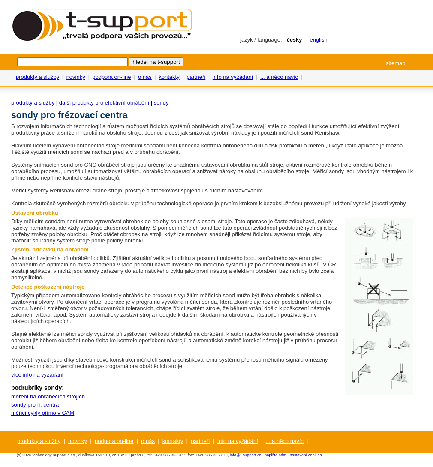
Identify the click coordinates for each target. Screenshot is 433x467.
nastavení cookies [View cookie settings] (306, 455)
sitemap (396, 63)
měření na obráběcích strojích (48, 396)
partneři (195, 77)
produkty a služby (37, 77)
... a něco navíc (279, 77)
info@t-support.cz (245, 455)
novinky (75, 77)
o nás (145, 77)
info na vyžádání (233, 77)
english (318, 39)
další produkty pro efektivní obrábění (104, 102)
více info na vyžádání (37, 374)
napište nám (275, 455)
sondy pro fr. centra (35, 404)
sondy (161, 102)
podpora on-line (111, 77)
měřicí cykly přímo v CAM (42, 413)
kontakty (169, 77)
